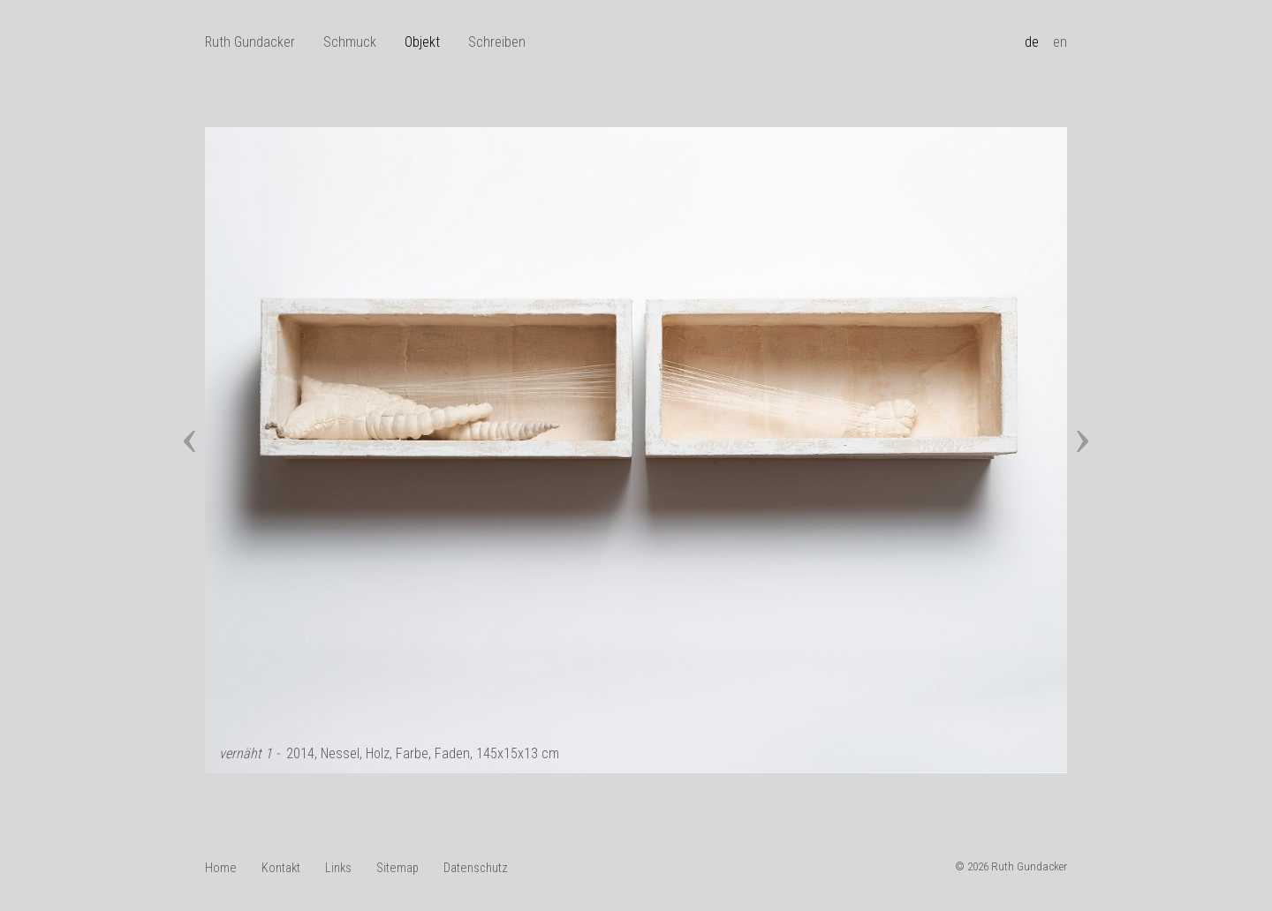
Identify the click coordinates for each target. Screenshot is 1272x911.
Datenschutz (475, 868)
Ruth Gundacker (250, 42)
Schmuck (349, 42)
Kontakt (280, 868)
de (1032, 42)
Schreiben (497, 42)
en (1060, 42)
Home (221, 868)
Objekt (422, 42)
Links (338, 868)
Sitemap (397, 868)
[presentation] (189, 429)
